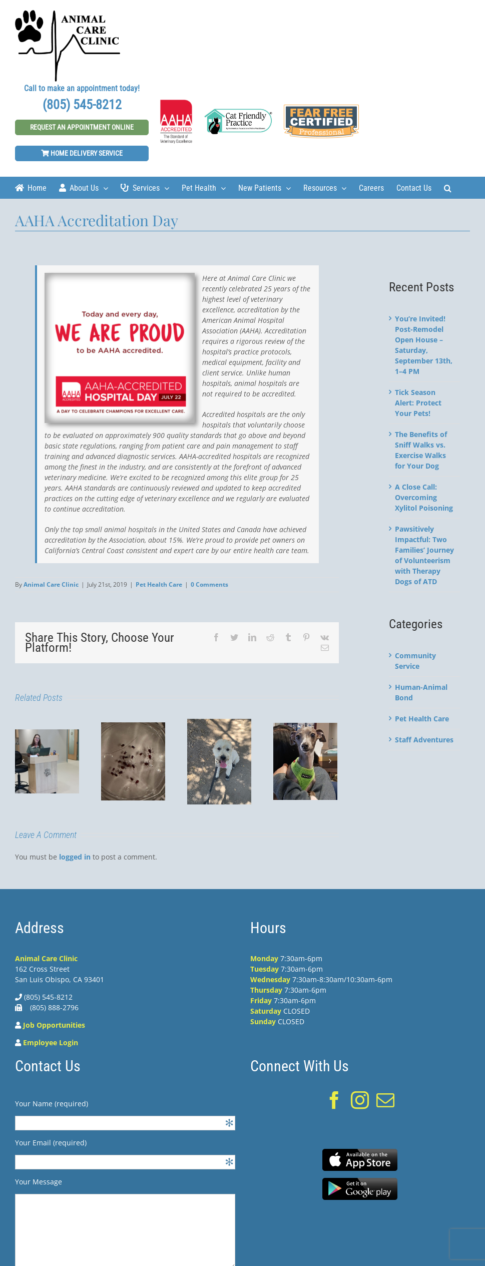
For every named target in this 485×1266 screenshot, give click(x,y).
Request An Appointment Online (82, 127)
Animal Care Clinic (51, 584)
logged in (75, 857)
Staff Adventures (424, 739)
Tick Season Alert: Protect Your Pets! (418, 402)
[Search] (447, 187)
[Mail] (385, 1100)
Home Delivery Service (82, 153)
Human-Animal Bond (421, 692)
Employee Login (50, 1042)
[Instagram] (360, 1100)
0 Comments (209, 584)
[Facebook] (334, 1100)
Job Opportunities (54, 1025)
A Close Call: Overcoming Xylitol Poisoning (424, 497)
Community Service (415, 661)
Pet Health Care (159, 584)
